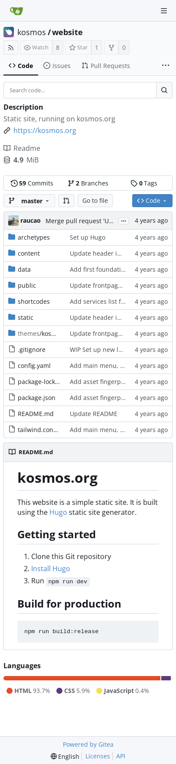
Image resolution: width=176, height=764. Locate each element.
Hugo (58, 512)
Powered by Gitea (88, 744)
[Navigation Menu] (164, 11)
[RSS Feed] (10, 47)
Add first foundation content (111, 269)
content (29, 253)
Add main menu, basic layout (112, 365)
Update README (93, 414)
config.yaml (34, 365)
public (27, 285)
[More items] (166, 65)
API (120, 756)
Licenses (97, 756)
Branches (88, 183)
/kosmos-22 (45, 333)
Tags (143, 183)
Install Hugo (50, 568)
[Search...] (164, 90)
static (25, 317)
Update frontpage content (107, 285)
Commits (32, 183)
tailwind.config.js (42, 430)
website (67, 32)
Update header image (101, 253)
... (123, 220)
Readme (21, 148)
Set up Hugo (87, 237)
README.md (36, 414)
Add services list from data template (122, 301)
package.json (36, 397)
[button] (66, 200)
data (24, 269)
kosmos (31, 32)
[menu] (65, 756)
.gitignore (32, 349)
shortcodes (34, 301)
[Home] (16, 11)
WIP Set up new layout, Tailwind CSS (122, 349)
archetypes (34, 237)
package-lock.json (43, 381)
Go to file (95, 200)
